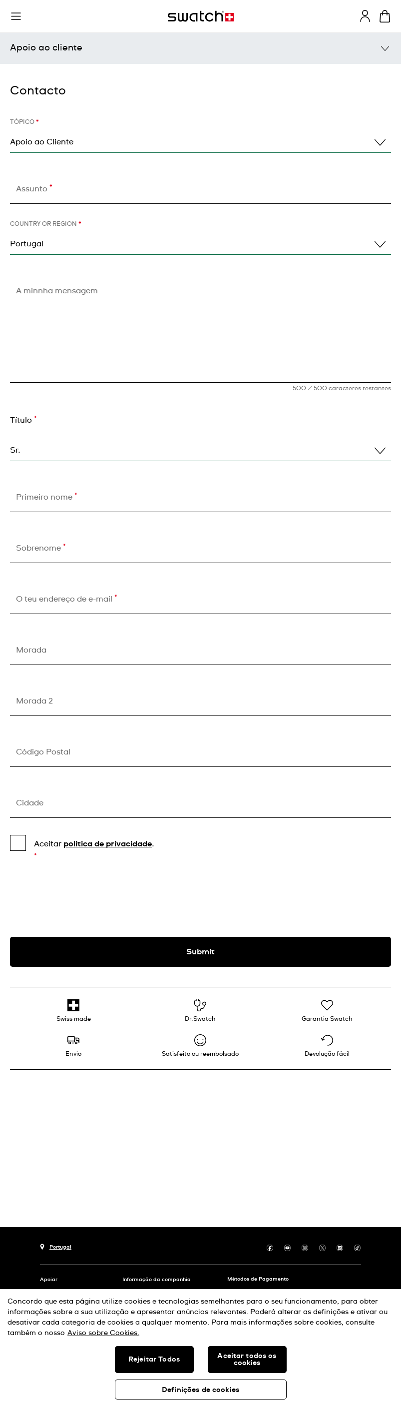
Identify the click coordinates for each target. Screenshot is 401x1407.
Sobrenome (41, 906)
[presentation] (201, 1255)
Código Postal (43, 1110)
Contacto (38, 449)
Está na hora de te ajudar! (200, 397)
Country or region (45, 583)
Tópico (24, 481)
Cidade (29, 1161)
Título (23, 778)
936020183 (32, 332)
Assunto (34, 547)
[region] (200, 1348)
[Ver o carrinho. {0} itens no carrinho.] (385, 16)
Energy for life (65, 241)
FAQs (46, 133)
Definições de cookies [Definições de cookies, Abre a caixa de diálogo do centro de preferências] (200, 1390)
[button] (16, 16)
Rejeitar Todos (154, 1359)
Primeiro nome (46, 855)
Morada (31, 1008)
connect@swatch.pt (49, 361)
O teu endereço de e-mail (66, 957)
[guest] (365, 16)
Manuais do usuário (78, 79)
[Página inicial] (201, 16)
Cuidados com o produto (89, 160)
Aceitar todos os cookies (246, 1360)
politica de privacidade (107, 1202)
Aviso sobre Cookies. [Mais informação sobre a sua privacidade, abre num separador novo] (103, 1333)
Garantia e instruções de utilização (112, 187)
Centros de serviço (75, 106)
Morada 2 (34, 1059)
